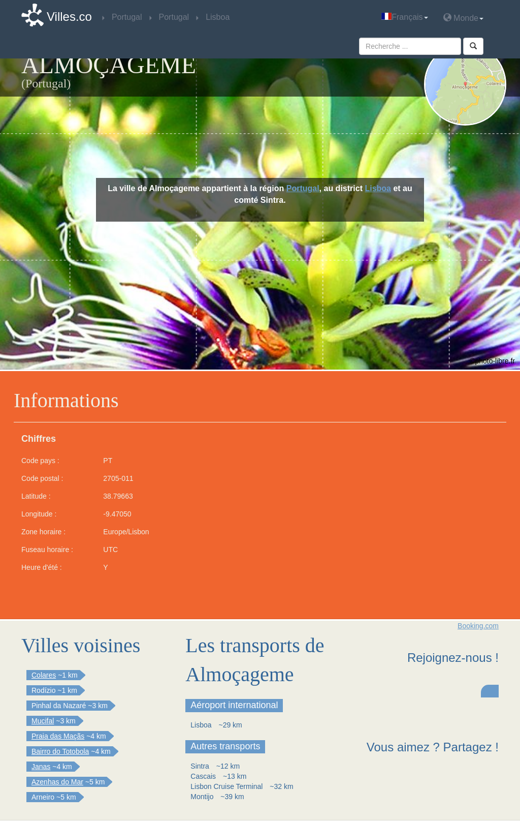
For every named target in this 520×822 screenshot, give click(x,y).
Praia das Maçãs (57, 736)
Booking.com (478, 626)
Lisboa (378, 188)
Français (404, 17)
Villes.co (69, 16)
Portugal (302, 188)
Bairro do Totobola (60, 751)
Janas (40, 767)
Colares (43, 675)
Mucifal (42, 721)
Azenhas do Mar (57, 782)
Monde (463, 17)
